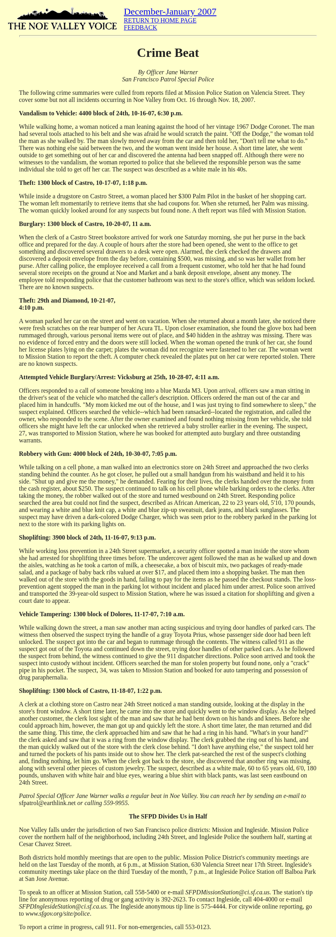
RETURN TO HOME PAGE (160, 20)
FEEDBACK (140, 27)
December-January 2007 (170, 11)
